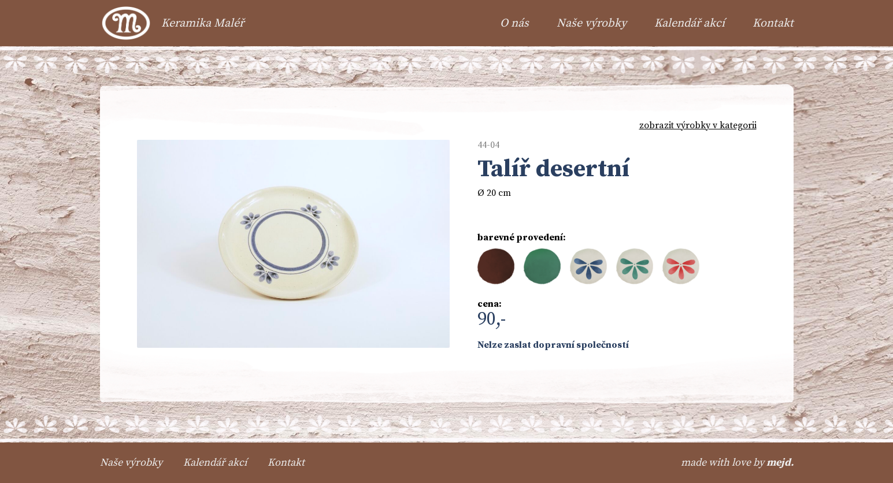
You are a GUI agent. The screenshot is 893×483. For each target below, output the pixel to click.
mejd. (780, 462)
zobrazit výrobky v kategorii (698, 125)
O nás (514, 23)
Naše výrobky (592, 23)
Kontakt (773, 23)
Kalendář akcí (689, 23)
